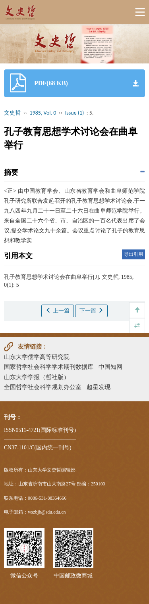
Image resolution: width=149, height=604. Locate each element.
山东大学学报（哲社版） (37, 377)
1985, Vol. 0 (43, 112)
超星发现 (98, 386)
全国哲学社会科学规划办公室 (42, 386)
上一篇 (58, 310)
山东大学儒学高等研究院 (37, 356)
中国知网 (110, 366)
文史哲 (12, 112)
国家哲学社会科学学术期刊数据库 (48, 366)
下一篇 (91, 310)
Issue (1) (74, 112)
